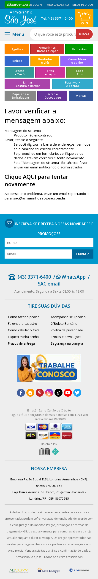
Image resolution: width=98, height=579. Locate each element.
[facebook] (21, 393)
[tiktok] (58, 393)
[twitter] (77, 393)
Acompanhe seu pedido (68, 317)
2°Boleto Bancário (64, 323)
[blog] (30, 393)
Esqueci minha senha (23, 337)
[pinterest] (40, 393)
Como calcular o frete (24, 330)
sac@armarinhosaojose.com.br (39, 198)
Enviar (82, 254)
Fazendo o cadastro (22, 323)
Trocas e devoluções (66, 337)
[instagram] (49, 393)
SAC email (49, 283)
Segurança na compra (67, 343)
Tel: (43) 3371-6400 (57, 18)
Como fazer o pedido (24, 317)
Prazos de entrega (21, 343)
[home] (20, 18)
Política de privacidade (67, 330)
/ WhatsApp (69, 277)
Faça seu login (30, 5)
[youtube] (68, 393)
